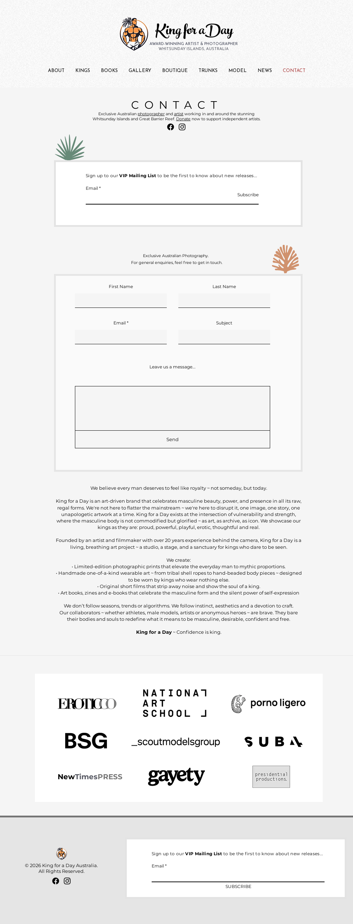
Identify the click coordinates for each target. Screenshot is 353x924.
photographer (151, 113)
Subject (224, 323)
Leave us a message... (172, 367)
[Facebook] (170, 126)
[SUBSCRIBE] (238, 886)
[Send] (172, 439)
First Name (121, 286)
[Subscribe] (240, 195)
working (192, 113)
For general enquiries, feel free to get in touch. (176, 262)
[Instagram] (182, 126)
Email (92, 188)
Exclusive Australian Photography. (176, 255)
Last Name (224, 286)
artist (178, 113)
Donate (183, 118)
